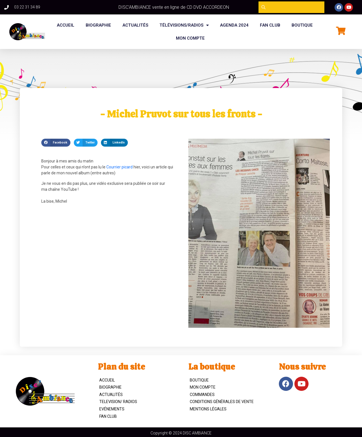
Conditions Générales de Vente (222, 401)
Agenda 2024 (234, 25)
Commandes (202, 394)
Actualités (135, 25)
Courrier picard (119, 167)
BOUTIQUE (302, 25)
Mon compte (190, 38)
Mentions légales (208, 409)
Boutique (199, 380)
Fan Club (108, 416)
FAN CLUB (270, 25)
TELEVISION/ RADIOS (118, 401)
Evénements (111, 409)
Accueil (65, 25)
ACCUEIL (107, 380)
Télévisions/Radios (184, 25)
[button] (55, 142)
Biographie (110, 387)
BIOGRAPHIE (98, 25)
